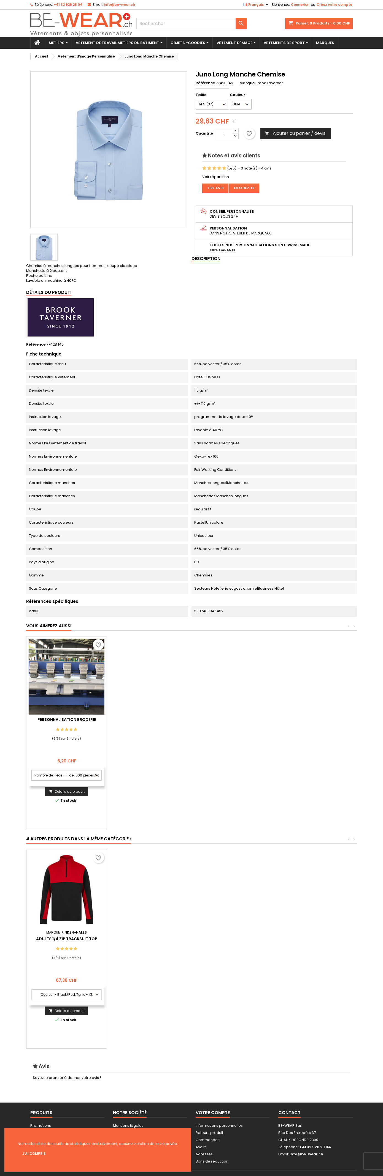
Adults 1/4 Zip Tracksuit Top (308, 939)
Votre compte (213, 1112)
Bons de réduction (212, 1161)
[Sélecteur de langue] (256, 4)
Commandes (208, 1139)
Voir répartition (215, 176)
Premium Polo (227, 939)
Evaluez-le (244, 188)
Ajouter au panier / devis (295, 133)
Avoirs (201, 1147)
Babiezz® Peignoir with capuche (67, 939)
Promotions (40, 1125)
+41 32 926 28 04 (68, 4)
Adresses (204, 1154)
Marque (247, 83)
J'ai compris (34, 1153)
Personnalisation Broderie (147, 719)
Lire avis (215, 188)
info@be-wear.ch (119, 4)
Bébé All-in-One (147, 939)
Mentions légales (128, 1125)
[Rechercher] (191, 23)
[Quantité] (224, 133)
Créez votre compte (334, 4)
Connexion (300, 4)
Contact (289, 1112)
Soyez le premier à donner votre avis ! (67, 1077)
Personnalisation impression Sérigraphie (66, 722)
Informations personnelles (219, 1125)
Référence (205, 83)
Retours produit (209, 1132)
